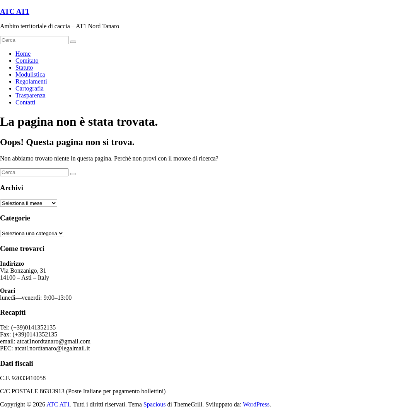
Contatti (25, 102)
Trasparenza (30, 95)
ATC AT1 (14, 11)
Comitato (27, 60)
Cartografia (29, 88)
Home (23, 53)
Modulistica (30, 74)
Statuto (24, 67)
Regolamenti (31, 81)
